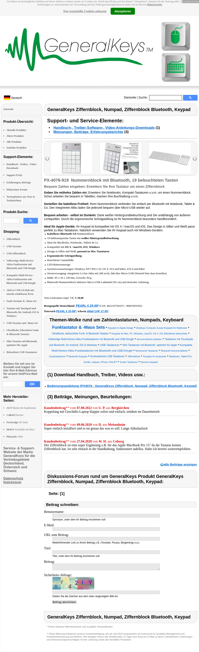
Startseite (130, 97)
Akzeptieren (122, 11)
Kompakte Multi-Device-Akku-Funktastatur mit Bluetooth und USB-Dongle (21, 279)
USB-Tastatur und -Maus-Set (22, 323)
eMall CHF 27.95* (98, 311)
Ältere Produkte (15, 136)
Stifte (14, 436)
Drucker (14, 415)
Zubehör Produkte (16, 147)
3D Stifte (17, 422)
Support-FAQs (14, 175)
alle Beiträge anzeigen (180, 464)
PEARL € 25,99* (87, 305)
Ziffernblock (13, 239)
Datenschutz (154, 4)
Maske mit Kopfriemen (21, 407)
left (47, 159)
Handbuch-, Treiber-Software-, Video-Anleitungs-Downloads (104, 128)
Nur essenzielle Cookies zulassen (84, 11)
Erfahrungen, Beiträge (18, 182)
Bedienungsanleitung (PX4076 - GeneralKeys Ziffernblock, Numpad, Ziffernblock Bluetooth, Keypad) (122, 386)
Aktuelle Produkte (16, 130)
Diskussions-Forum (16, 189)
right (195, 159)
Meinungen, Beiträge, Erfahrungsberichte (88, 132)
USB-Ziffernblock (16, 253)
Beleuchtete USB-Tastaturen (21, 352)
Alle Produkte (13, 141)
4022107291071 (115, 305)
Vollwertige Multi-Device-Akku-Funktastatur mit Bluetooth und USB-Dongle (21, 264)
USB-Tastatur (13, 246)
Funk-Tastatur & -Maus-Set (21, 301)
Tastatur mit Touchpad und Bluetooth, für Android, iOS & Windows (22, 312)
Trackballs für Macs (20, 429)
